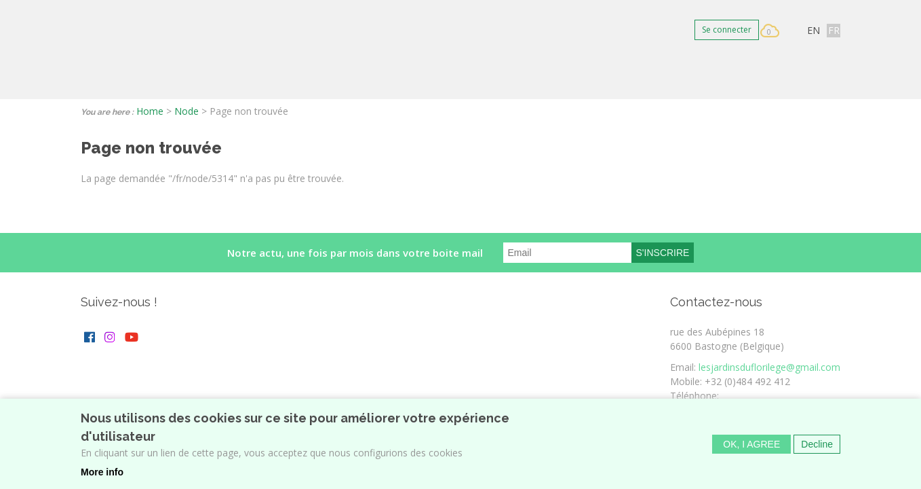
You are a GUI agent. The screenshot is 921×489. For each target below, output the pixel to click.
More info (102, 476)
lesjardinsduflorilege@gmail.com (769, 367)
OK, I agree (751, 448)
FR (834, 30)
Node (186, 111)
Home (149, 111)
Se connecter (726, 29)
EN (813, 30)
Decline (817, 448)
